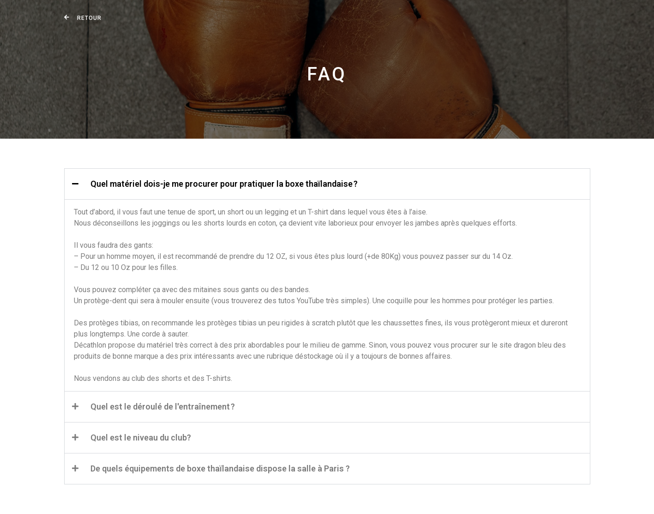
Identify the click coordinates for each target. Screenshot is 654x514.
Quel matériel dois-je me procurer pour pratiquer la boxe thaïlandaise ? (224, 184)
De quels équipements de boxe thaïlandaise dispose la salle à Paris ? (220, 468)
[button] (327, 184)
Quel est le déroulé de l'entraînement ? (162, 406)
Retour (89, 18)
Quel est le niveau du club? (140, 437)
